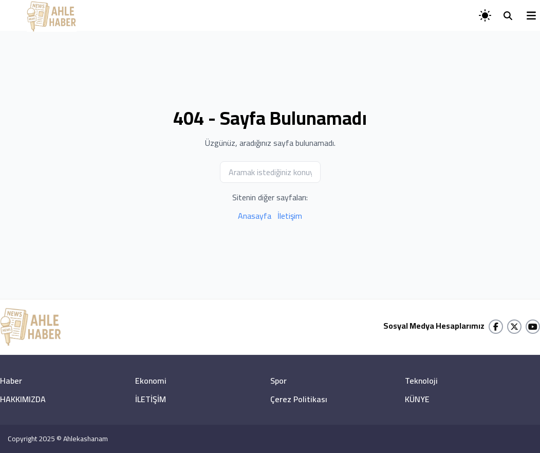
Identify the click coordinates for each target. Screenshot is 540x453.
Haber (11, 380)
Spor (278, 380)
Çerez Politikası (298, 399)
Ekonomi (150, 380)
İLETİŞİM (150, 399)
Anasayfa (254, 215)
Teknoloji (421, 380)
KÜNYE (417, 399)
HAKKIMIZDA (23, 399)
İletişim (289, 215)
